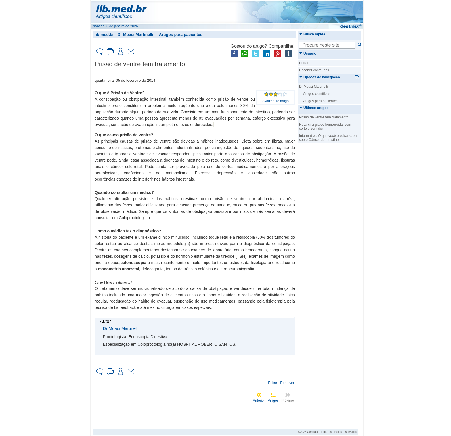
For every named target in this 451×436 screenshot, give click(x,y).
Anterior (259, 401)
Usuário (307, 53)
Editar (272, 383)
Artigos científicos (316, 94)
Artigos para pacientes (180, 34)
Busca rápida (312, 34)
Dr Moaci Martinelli (135, 34)
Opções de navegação (319, 77)
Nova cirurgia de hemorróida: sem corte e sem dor (325, 127)
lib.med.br (104, 34)
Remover (287, 383)
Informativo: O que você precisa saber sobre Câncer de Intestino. (328, 138)
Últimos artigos (313, 108)
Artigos (273, 401)
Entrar (304, 63)
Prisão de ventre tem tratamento (323, 117)
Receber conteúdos (314, 70)
